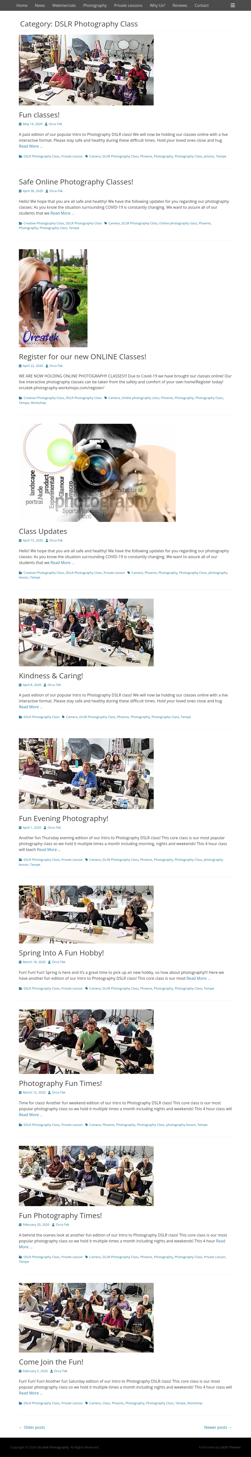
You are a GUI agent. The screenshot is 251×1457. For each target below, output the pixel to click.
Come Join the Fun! (51, 1362)
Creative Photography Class (44, 223)
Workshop (38, 402)
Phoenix (146, 156)
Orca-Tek (55, 124)
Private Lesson (72, 156)
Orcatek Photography (53, 1447)
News (40, 5)
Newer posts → (218, 1427)
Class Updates (43, 531)
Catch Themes (230, 1447)
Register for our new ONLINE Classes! (82, 356)
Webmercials (64, 5)
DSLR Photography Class (42, 156)
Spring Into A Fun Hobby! (61, 953)
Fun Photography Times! (60, 1215)
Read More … (31, 146)
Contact (202, 5)
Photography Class (188, 156)
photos (209, 156)
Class (106, 1403)
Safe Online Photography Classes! (76, 182)
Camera (95, 156)
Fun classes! (39, 115)
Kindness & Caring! (51, 675)
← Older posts (32, 1427)
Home (21, 5)
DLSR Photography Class (120, 156)
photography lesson (181, 1124)
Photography (95, 5)
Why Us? (157, 5)
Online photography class (178, 223)
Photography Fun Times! (60, 1083)
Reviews (180, 5)
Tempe (221, 156)
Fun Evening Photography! (63, 818)
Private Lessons (128, 5)
